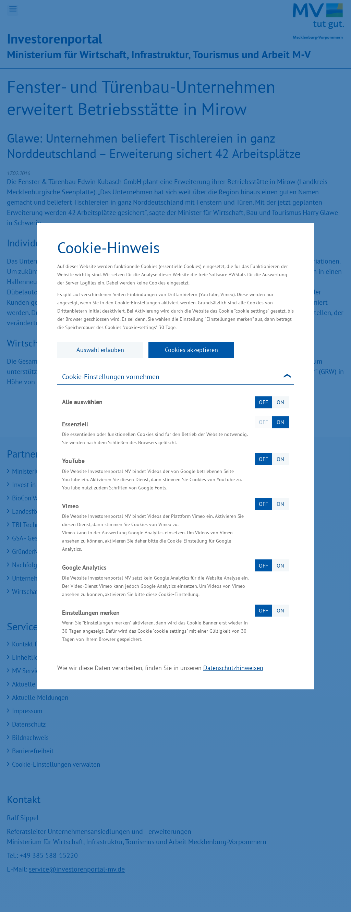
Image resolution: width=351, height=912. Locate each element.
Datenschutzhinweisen (233, 668)
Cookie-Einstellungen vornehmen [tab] (110, 376)
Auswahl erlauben (100, 350)
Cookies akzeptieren (191, 350)
